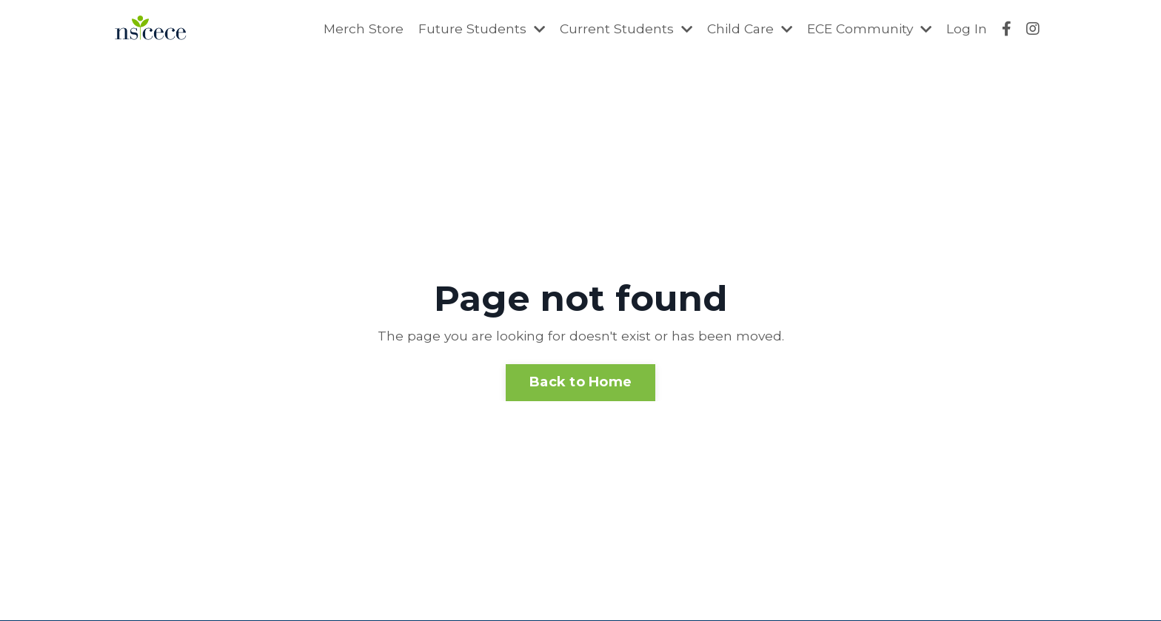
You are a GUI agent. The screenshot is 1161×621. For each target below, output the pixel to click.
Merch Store (352, 29)
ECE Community (866, 29)
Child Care (742, 29)
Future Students (471, 29)
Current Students (616, 29)
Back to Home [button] (580, 383)
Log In (966, 29)
